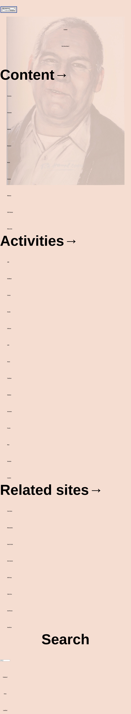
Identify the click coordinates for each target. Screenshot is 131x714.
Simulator (9, 461)
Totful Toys (9, 594)
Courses (9, 178)
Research (9, 145)
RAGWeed (9, 278)
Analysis (9, 129)
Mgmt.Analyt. (10, 527)
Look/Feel (5, 710)
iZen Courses (10, 560)
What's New (9, 228)
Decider (8, 311)
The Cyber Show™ (65, 46)
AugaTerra (9, 627)
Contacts (65, 29)
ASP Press (9, 577)
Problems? (5, 677)
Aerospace (9, 411)
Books (8, 162)
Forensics (9, 95)
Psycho (8, 428)
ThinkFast (9, 378)
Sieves (8, 361)
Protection (9, 112)
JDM (8, 262)
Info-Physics (9, 610)
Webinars (9, 195)
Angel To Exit (10, 544)
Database (9, 394)
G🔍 (2, 660)
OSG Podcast (10, 212)
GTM (8, 345)
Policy (5, 693)
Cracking (9, 477)
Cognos (9, 295)
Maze (8, 444)
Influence (9, 328)
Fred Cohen (9, 511)
